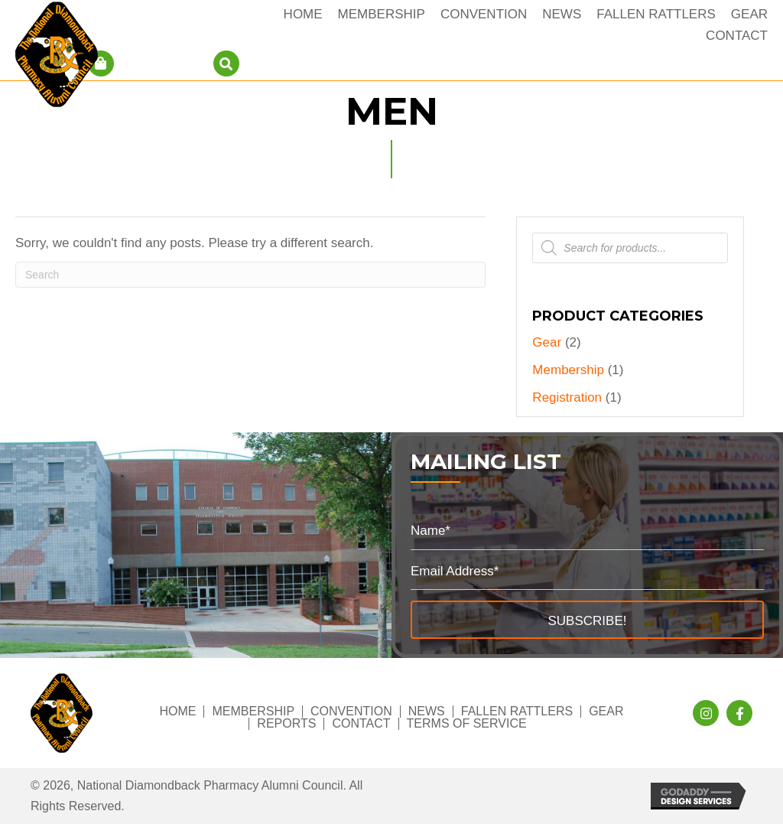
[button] (587, 620)
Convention (351, 711)
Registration (567, 397)
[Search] (250, 275)
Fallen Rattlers (517, 711)
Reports (286, 724)
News (426, 711)
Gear (546, 342)
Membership (568, 370)
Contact (361, 724)
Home (177, 711)
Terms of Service (467, 724)
